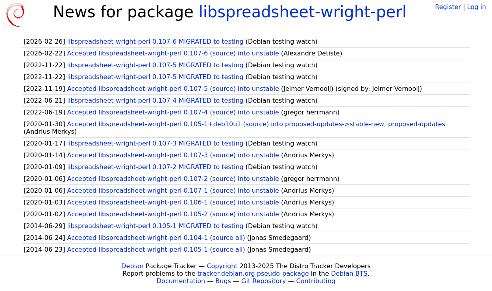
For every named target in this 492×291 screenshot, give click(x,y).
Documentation (181, 281)
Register (448, 7)
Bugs (223, 281)
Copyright (222, 266)
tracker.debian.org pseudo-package (253, 273)
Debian (132, 266)
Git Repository (263, 281)
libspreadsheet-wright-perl (303, 12)
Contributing (316, 281)
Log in (476, 7)
